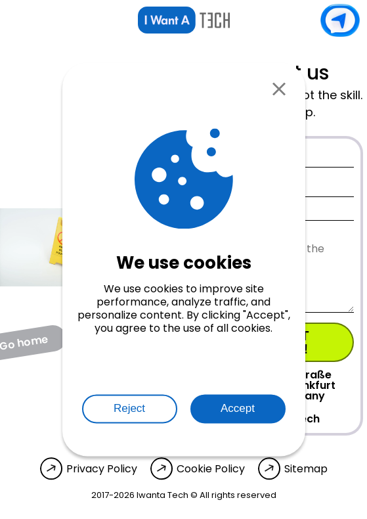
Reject (129, 409)
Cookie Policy (211, 469)
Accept (238, 409)
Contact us (340, 20)
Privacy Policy (101, 469)
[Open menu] (17, 20)
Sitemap (306, 469)
